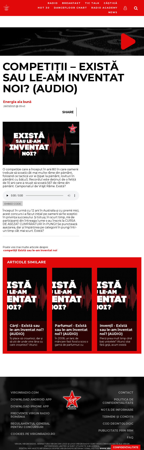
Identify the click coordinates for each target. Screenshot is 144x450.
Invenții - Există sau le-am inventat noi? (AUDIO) (116, 330)
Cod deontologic (118, 423)
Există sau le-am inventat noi (37, 250)
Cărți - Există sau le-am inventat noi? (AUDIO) (27, 330)
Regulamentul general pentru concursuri (30, 425)
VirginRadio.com (25, 392)
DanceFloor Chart (70, 7)
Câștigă (110, 3)
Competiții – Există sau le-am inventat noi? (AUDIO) (63, 77)
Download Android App (31, 399)
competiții (10, 250)
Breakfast (71, 3)
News (112, 12)
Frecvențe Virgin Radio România (30, 415)
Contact (125, 392)
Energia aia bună (17, 102)
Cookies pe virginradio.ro (33, 434)
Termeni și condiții (117, 416)
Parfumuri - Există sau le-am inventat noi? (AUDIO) (71, 330)
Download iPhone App (30, 406)
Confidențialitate (125, 447)
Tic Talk (92, 3)
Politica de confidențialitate (118, 401)
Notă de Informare (117, 409)
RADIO (53, 3)
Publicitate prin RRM (115, 430)
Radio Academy (104, 7)
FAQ (130, 437)
